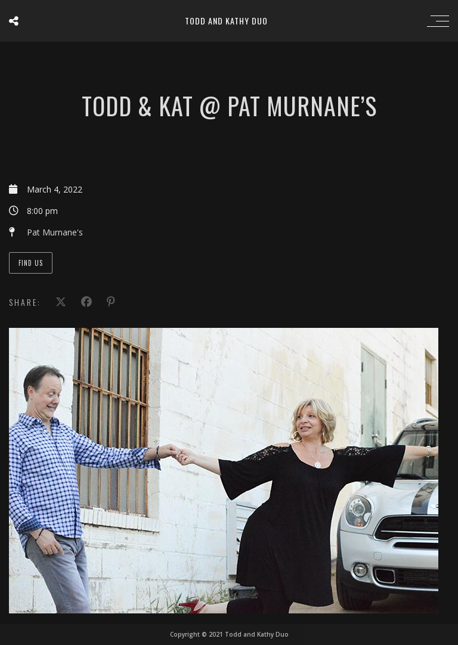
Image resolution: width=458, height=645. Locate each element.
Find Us (30, 263)
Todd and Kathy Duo (226, 20)
